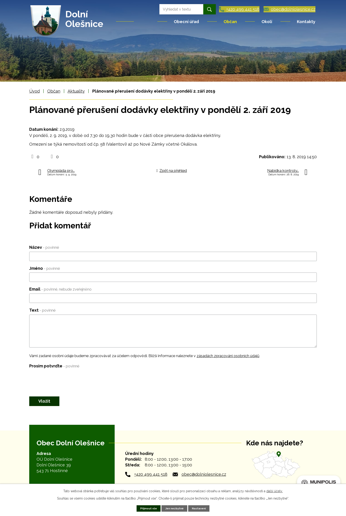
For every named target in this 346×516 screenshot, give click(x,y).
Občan (230, 21)
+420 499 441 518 (150, 476)
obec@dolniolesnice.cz (204, 476)
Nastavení (200, 508)
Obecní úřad (186, 21)
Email (60, 289)
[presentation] (64, 379)
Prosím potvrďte (54, 366)
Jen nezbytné (174, 508)
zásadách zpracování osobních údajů (228, 356)
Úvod (146, 21)
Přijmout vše (147, 508)
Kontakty (306, 21)
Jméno (44, 268)
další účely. (274, 490)
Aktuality (76, 91)
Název (44, 247)
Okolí (266, 21)
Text (42, 310)
